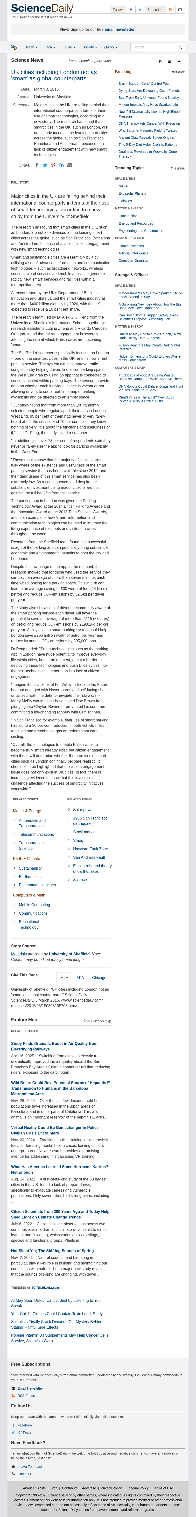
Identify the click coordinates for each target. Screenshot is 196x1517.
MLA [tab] (64, 978)
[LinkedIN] (61, 165)
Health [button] (30, 47)
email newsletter (120, 29)
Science (80, 880)
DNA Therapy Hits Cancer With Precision (149, 123)
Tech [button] (50, 47)
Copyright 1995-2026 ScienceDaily (42, 1495)
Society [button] (90, 47)
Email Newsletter (30, 1388)
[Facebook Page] (131, 9)
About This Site (34, 1488)
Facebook (25, 1425)
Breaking (123, 72)
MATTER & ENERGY (129, 208)
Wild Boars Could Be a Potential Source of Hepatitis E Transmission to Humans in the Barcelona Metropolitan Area (60, 1088)
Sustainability (30, 868)
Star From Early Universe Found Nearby (149, 98)
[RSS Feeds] (170, 9)
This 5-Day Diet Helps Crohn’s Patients (148, 144)
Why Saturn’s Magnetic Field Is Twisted (148, 130)
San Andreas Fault (89, 857)
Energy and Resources (136, 223)
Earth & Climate (26, 859)
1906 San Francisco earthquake (90, 821)
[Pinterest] (53, 165)
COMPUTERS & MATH (130, 238)
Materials (19, 954)
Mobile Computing (34, 905)
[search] (180, 47)
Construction (128, 216)
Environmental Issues (37, 885)
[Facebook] (37, 165)
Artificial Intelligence (134, 253)
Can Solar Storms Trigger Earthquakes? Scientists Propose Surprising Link (149, 317)
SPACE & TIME (125, 178)
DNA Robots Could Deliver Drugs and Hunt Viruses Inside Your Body (151, 388)
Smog (78, 840)
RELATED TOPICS (25, 799)
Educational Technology (29, 924)
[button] (161, 61)
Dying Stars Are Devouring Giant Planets (149, 90)
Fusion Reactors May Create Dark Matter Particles (149, 347)
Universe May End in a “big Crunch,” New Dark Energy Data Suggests (150, 336)
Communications (33, 913)
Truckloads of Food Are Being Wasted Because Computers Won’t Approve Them (150, 377)
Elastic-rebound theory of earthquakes (92, 868)
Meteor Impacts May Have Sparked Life (148, 105)
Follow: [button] (118, 10)
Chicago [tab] (99, 978)
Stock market (84, 832)
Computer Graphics (133, 260)
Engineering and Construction (141, 231)
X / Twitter (25, 1432)
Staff (53, 1488)
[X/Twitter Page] (140, 9)
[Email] (70, 165)
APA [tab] (80, 978)
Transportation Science (31, 845)
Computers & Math (29, 895)
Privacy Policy (111, 1488)
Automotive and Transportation (32, 823)
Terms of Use (163, 1488)
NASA (123, 186)
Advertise (89, 1488)
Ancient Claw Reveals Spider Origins (146, 137)
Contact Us (26, 1474)
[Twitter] (45, 165)
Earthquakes (30, 877)
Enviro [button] (69, 47)
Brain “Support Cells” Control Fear (144, 83)
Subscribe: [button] (155, 10)
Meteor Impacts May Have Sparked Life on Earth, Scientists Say (151, 295)
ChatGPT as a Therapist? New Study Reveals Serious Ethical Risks (146, 399)
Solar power (83, 810)
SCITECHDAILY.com (45, 1287)
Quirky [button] (110, 47)
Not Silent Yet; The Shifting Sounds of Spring (52, 1251)
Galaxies (125, 201)
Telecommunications (36, 834)
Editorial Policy (137, 1488)
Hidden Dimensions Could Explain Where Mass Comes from (150, 358)
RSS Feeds (26, 1396)
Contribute (70, 1488)
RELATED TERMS (79, 799)
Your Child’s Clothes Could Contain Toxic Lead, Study (57, 1314)
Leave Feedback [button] (30, 1467)
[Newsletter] (180, 9)
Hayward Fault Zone (90, 849)
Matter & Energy (27, 811)
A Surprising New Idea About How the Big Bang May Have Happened (150, 306)
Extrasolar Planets (132, 193)
